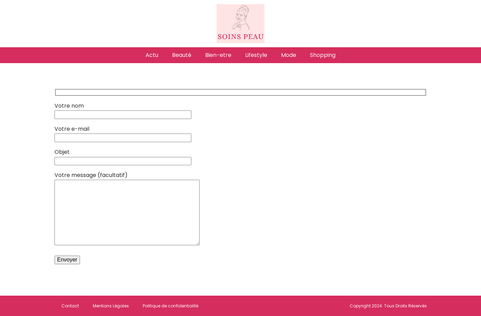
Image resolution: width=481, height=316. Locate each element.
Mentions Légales (111, 306)
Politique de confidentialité (170, 306)
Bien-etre (218, 55)
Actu (152, 55)
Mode (288, 55)
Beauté (181, 55)
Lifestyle (256, 55)
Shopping (322, 55)
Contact (70, 306)
